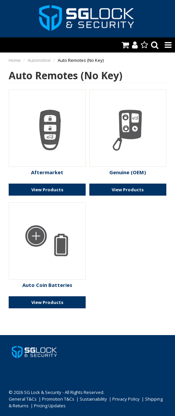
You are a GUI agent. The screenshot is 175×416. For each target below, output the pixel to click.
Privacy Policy (126, 399)
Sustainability (93, 399)
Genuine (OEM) (127, 172)
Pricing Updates (50, 406)
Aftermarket (47, 172)
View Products (47, 190)
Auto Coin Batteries (47, 285)
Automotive (39, 60)
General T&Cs (23, 399)
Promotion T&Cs (58, 399)
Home (15, 60)
